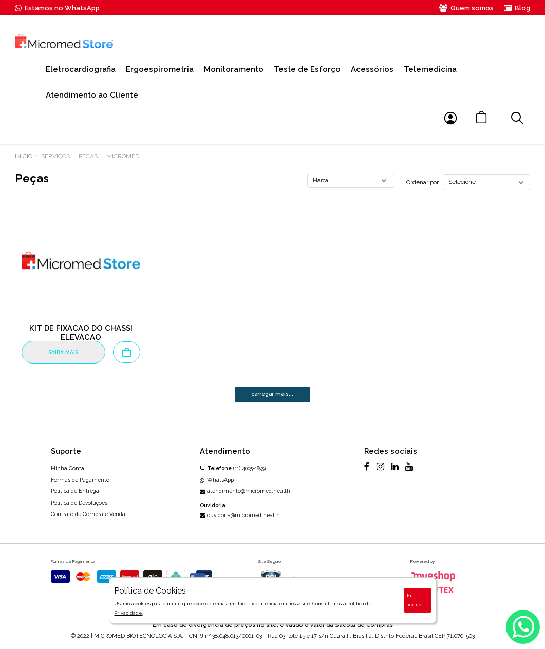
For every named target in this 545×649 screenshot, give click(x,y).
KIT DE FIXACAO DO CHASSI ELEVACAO (81, 332)
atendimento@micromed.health (245, 491)
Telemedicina (430, 69)
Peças (88, 156)
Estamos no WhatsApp (57, 8)
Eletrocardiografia (81, 69)
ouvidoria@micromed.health (240, 515)
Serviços (55, 156)
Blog (517, 8)
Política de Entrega (75, 491)
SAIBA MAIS (63, 352)
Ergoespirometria (160, 69)
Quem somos (466, 8)
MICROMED (122, 156)
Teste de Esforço (307, 69)
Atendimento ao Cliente (92, 95)
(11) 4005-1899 (233, 468)
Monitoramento (234, 69)
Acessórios (372, 69)
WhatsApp (217, 479)
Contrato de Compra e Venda (88, 514)
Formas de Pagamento (80, 479)
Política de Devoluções (79, 503)
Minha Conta (67, 468)
